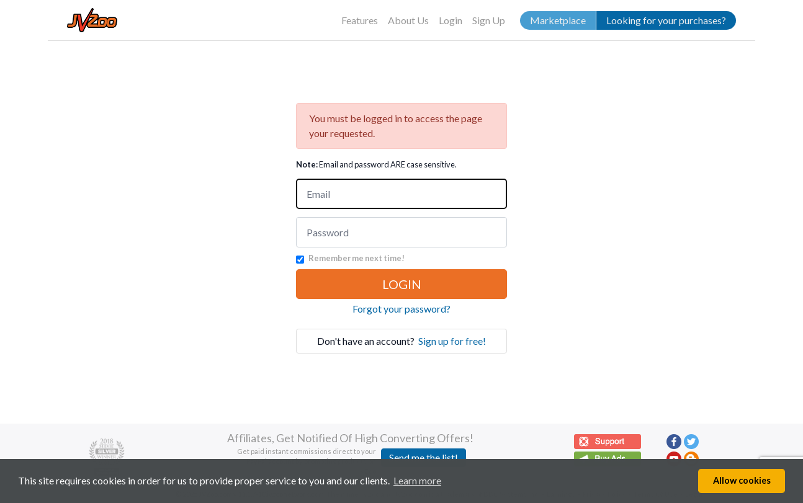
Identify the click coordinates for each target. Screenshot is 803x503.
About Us (408, 20)
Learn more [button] (417, 480)
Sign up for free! (452, 341)
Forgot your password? (401, 308)
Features (359, 20)
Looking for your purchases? (666, 20)
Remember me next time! (356, 258)
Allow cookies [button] (742, 480)
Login (450, 20)
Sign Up (488, 20)
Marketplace (558, 20)
